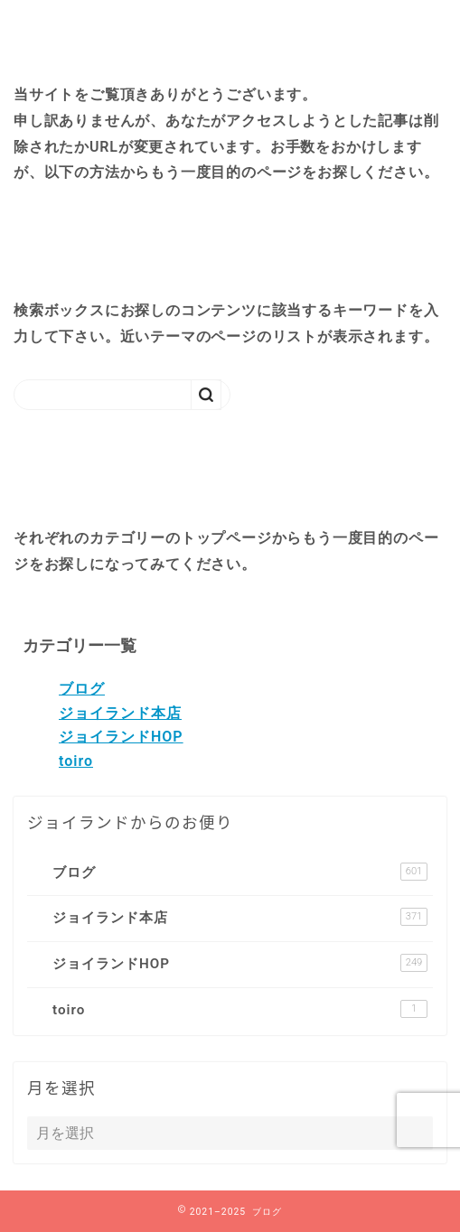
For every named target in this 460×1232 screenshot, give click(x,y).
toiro (76, 761)
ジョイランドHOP (121, 736)
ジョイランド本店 (120, 713)
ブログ (82, 688)
